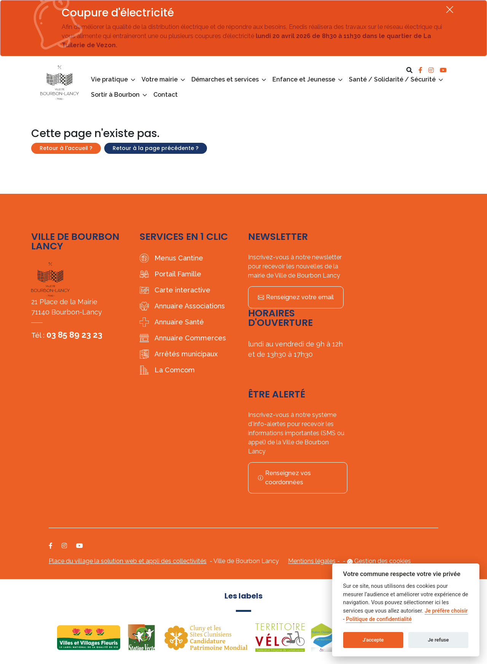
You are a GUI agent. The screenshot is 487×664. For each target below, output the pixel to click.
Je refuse (438, 640)
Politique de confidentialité (379, 619)
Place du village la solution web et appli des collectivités (128, 561)
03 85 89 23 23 (74, 335)
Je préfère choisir (446, 611)
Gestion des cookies (382, 561)
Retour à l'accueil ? (66, 148)
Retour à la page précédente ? (156, 148)
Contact (165, 94)
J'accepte (373, 640)
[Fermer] (450, 9)
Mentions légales (312, 561)
